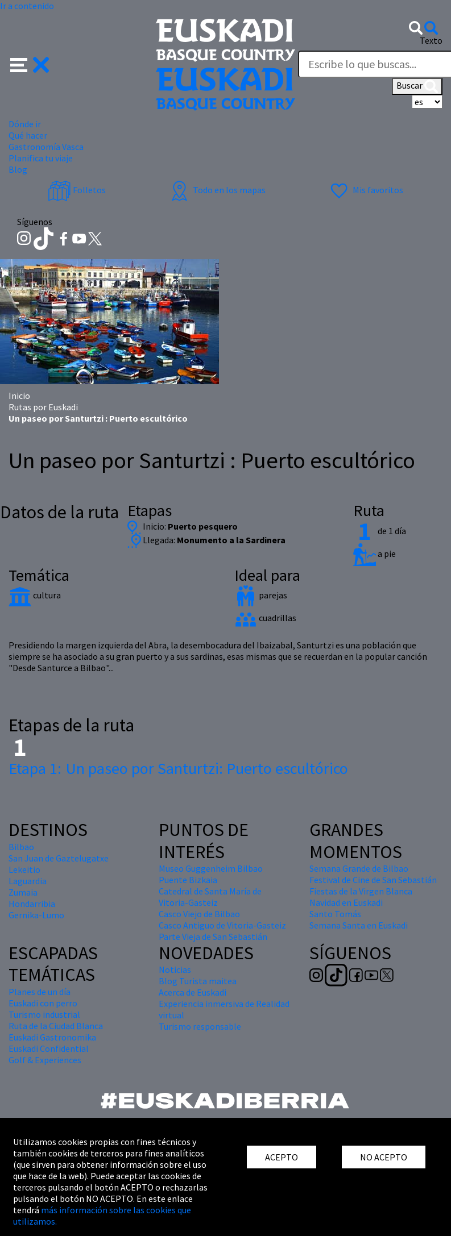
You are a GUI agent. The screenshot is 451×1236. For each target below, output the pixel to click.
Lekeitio (24, 869)
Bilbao (21, 846)
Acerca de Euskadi (192, 992)
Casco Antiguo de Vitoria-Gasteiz (222, 925)
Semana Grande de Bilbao (358, 868)
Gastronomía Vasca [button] (46, 146)
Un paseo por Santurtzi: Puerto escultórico (178, 768)
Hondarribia (32, 903)
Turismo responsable (200, 1026)
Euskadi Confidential (49, 1048)
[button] (30, 63)
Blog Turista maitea (198, 981)
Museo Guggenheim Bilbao (211, 868)
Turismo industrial (44, 1014)
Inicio (19, 395)
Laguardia (28, 881)
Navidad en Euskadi (346, 902)
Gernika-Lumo (36, 915)
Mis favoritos (365, 189)
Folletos (77, 189)
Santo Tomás (335, 913)
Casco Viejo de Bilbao (199, 913)
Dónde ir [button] (25, 124)
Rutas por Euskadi (43, 407)
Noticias (175, 969)
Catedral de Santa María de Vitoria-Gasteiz (210, 896)
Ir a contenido (27, 5)
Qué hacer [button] (28, 135)
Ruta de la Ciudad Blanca (56, 1025)
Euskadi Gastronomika (52, 1037)
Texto (431, 40)
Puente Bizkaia (188, 879)
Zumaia (23, 892)
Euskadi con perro (43, 1003)
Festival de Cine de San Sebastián (373, 879)
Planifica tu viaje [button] (41, 158)
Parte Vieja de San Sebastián (213, 936)
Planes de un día (40, 991)
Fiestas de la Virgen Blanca (360, 891)
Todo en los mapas (217, 189)
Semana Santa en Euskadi (358, 925)
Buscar (417, 86)
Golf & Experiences (45, 1060)
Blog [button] (18, 169)
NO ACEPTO (383, 1157)
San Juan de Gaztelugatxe (59, 858)
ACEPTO (281, 1157)
